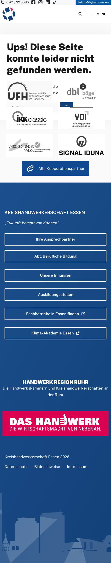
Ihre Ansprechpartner (55, 239)
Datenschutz (16, 466)
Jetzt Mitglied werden (93, 2)
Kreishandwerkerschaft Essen (32, 457)
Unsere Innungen (55, 275)
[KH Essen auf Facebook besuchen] (33, 2)
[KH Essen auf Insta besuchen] (40, 2)
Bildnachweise (47, 466)
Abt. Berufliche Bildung (55, 256)
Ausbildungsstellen (55, 294)
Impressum (77, 466)
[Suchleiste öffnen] (80, 14)
